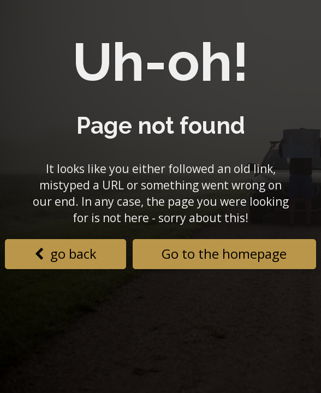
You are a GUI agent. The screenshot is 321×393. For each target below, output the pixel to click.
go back (65, 254)
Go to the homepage (224, 254)
